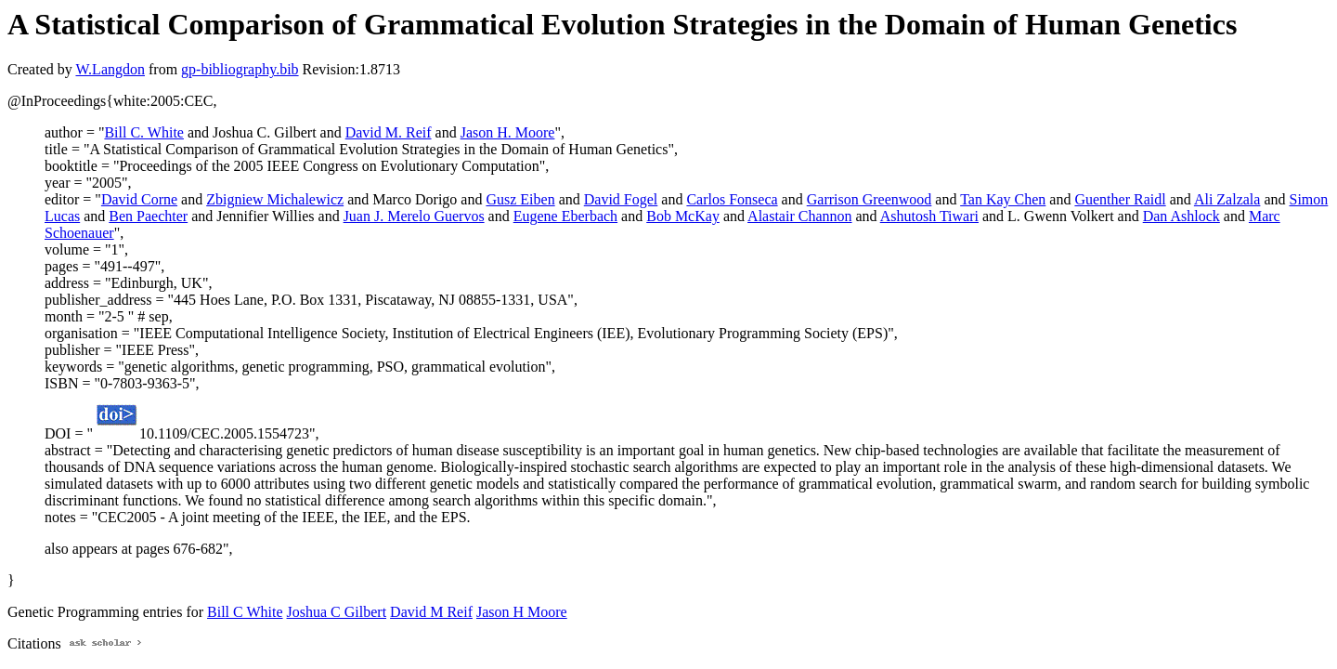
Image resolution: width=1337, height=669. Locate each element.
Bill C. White (143, 132)
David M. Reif (388, 132)
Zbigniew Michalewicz (275, 199)
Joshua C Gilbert (337, 612)
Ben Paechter (148, 216)
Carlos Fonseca (731, 199)
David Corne (139, 199)
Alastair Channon (799, 216)
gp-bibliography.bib (240, 69)
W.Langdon (110, 69)
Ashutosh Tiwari (929, 216)
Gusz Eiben (520, 199)
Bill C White (244, 612)
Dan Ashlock (1181, 216)
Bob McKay (683, 216)
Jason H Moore (521, 612)
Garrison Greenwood (869, 199)
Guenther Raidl (1119, 199)
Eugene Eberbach (565, 216)
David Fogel (621, 199)
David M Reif (431, 612)
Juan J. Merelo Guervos (414, 216)
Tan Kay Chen (1002, 199)
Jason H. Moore (508, 132)
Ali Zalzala (1227, 199)
